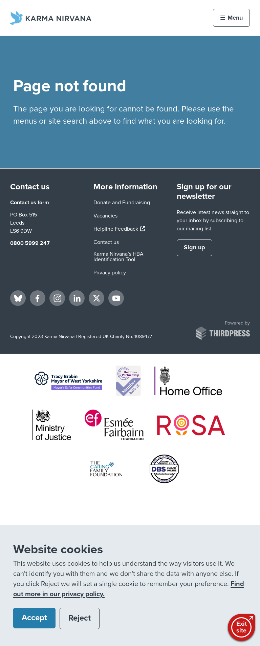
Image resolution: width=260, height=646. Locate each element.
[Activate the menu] (231, 18)
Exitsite (242, 627)
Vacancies (105, 215)
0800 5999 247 (30, 243)
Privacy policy (109, 272)
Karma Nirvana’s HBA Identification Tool (118, 256)
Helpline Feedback (119, 229)
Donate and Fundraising (121, 202)
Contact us (106, 242)
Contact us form (29, 202)
